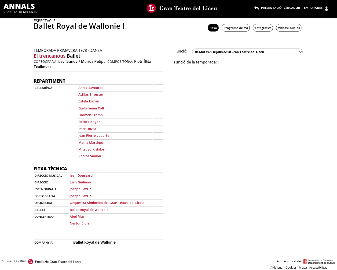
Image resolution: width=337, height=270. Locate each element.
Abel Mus (77, 216)
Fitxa (213, 28)
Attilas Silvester (90, 94)
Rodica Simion (89, 156)
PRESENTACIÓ (271, 8)
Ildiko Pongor (89, 121)
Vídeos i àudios (289, 28)
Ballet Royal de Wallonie (89, 209)
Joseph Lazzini (81, 189)
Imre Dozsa (87, 128)
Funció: (181, 51)
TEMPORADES (312, 8)
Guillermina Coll (91, 108)
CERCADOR (292, 8)
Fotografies (263, 28)
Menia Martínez (90, 142)
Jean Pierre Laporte (93, 135)
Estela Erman (88, 101)
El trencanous (50, 56)
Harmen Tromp (90, 115)
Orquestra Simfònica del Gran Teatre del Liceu (107, 202)
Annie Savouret (90, 87)
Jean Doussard (81, 175)
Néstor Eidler (80, 223)
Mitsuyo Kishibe (91, 149)
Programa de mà (236, 28)
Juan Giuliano (80, 182)
